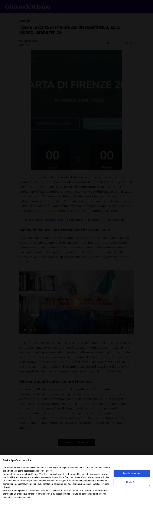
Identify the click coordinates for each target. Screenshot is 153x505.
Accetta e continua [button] (131, 473)
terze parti (49, 474)
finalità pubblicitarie (86, 480)
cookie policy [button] (45, 471)
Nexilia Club (131, 482)
